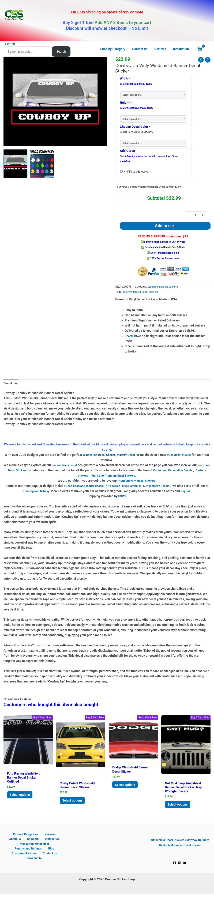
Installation (42, 842)
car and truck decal (71, 466)
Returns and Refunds (29, 852)
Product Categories (18, 837)
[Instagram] (179, 865)
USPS (122, 497)
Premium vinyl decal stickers (136, 482)
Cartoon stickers (81, 476)
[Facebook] (174, 865)
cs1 (125, 292)
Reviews (41, 837)
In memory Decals (162, 487)
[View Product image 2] (42, 163)
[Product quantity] (195, 215)
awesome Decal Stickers (21, 471)
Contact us (49, 857)
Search (10, 44)
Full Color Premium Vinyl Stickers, (120, 476)
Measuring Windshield (34, 847)
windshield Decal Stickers (145, 292)
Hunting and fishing (37, 492)
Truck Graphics (134, 487)
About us (56, 837)
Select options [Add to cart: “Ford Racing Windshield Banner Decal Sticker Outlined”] (21, 796)
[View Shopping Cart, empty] (203, 49)
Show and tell (35, 862)
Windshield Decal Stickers (164, 287)
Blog (50, 852)
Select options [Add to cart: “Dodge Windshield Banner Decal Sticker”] (126, 786)
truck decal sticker (184, 456)
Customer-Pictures (25, 857)
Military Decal (129, 456)
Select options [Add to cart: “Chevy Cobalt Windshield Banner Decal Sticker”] (73, 802)
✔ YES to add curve (136, 171)
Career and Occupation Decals (186, 471)
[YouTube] (184, 865)
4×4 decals (114, 487)
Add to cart (165, 226)
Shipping (25, 842)
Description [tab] (11, 384)
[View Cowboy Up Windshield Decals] (15, 163)
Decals (129, 336)
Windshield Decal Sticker (100, 456)
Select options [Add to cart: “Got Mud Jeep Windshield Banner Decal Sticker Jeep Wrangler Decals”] (179, 806)
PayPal (188, 492)
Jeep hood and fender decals (84, 487)
